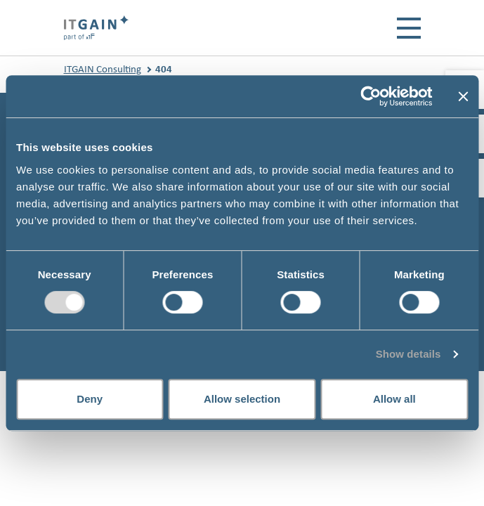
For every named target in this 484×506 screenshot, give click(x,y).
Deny (90, 399)
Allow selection (242, 399)
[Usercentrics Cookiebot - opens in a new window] (370, 96)
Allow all (394, 399)
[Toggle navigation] (409, 28)
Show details (408, 354)
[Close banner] (463, 96)
